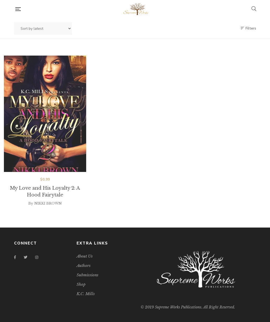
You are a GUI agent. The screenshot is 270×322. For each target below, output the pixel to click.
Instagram (36, 257)
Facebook (15, 257)
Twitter (25, 257)
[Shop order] (43, 28)
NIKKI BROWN (48, 207)
